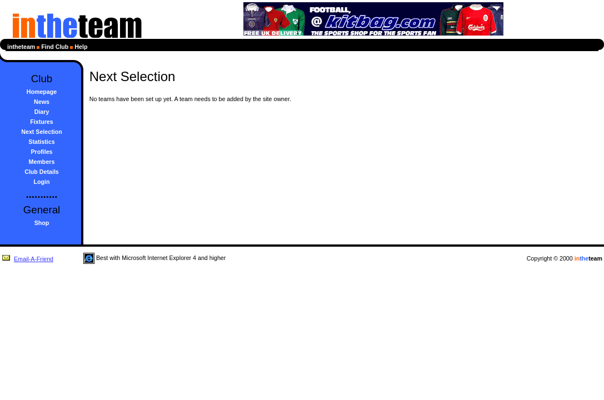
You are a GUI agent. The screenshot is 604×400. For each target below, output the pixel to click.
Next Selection (41, 131)
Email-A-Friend (27, 259)
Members (42, 161)
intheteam (21, 46)
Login (42, 181)
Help (80, 46)
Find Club (54, 46)
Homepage (42, 91)
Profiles (41, 151)
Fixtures (41, 121)
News (41, 101)
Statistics (41, 141)
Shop (41, 222)
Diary (41, 111)
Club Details (41, 171)
